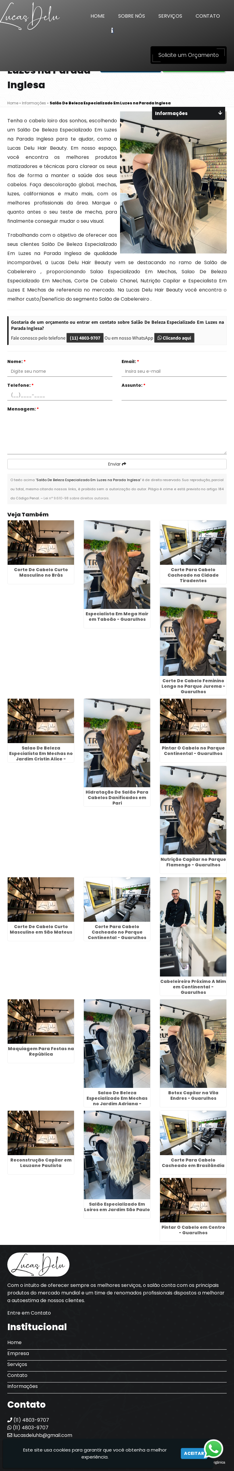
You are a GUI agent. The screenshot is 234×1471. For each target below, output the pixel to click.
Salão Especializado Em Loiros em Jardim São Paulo (117, 1207)
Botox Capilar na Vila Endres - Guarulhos (193, 1095)
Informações (22, 1386)
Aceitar (194, 1453)
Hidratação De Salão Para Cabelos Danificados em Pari (117, 797)
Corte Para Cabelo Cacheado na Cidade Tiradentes (193, 575)
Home (97, 15)
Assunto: (134, 385)
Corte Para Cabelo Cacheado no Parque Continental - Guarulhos (117, 932)
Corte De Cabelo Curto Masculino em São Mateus (41, 929)
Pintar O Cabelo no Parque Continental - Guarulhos (193, 750)
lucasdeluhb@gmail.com (39, 1435)
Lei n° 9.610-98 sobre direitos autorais (76, 498)
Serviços (170, 15)
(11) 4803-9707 (85, 338)
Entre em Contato (29, 1312)
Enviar (117, 464)
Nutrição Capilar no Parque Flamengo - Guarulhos (193, 862)
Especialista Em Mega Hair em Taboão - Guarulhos (117, 616)
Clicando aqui (174, 338)
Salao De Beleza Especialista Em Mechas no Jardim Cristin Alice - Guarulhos (41, 756)
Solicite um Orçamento (188, 55)
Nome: (16, 361)
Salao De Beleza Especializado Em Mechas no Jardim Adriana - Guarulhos (117, 1101)
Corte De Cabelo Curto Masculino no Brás (41, 572)
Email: (130, 361)
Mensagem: (23, 409)
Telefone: (20, 385)
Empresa (18, 1353)
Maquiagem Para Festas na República (41, 1051)
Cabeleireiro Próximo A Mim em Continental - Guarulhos (193, 986)
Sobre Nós (131, 15)
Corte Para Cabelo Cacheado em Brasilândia (193, 1163)
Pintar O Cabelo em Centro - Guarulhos (193, 1230)
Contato (208, 15)
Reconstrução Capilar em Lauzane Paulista (41, 1163)
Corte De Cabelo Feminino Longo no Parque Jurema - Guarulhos (193, 686)
